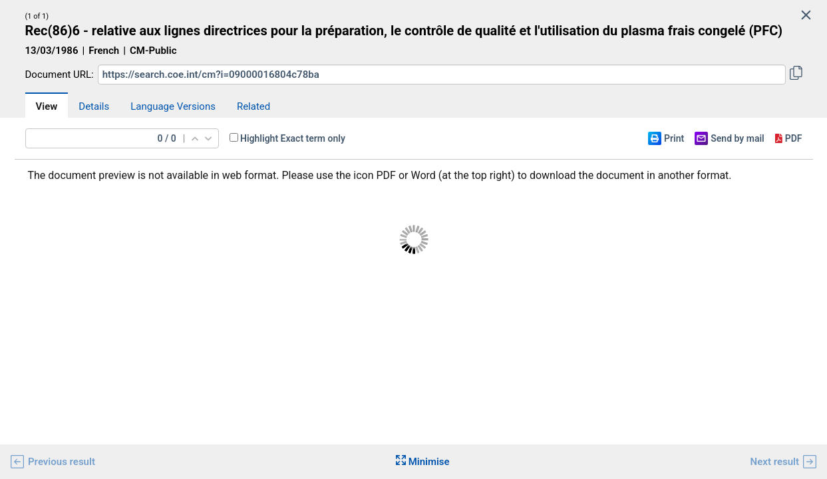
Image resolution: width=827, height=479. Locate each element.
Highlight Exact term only (292, 138)
